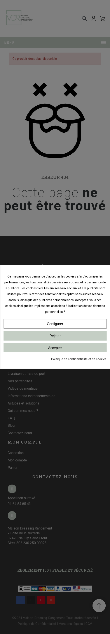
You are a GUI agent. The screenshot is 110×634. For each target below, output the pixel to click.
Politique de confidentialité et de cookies (79, 359)
